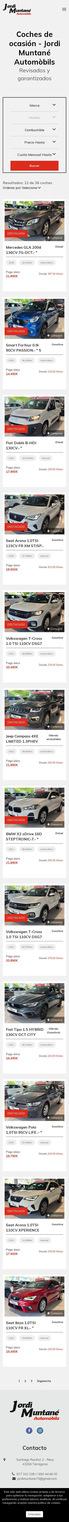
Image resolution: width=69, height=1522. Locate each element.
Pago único (13, 272)
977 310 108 (23, 1474)
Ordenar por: (22, 188)
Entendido (34, 1514)
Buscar (35, 165)
